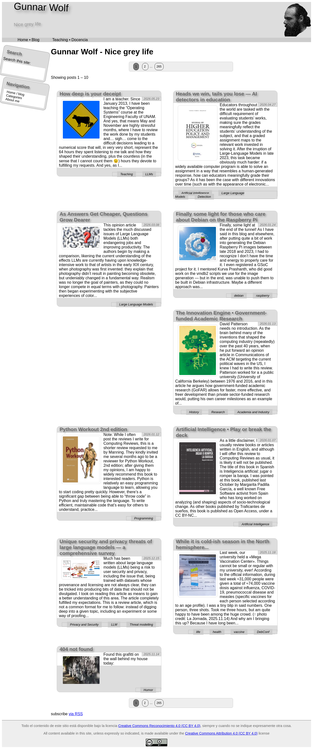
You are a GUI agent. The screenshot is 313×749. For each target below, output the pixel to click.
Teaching (126, 174)
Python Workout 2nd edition (93, 429)
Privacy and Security (84, 624)
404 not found (76, 649)
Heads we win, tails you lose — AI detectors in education (216, 96)
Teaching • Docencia (70, 40)
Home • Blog (28, 40)
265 (158, 66)
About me (12, 100)
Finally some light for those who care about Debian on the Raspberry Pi (220, 216)
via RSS (76, 714)
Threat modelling (141, 624)
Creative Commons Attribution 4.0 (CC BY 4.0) (221, 733)
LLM (114, 624)
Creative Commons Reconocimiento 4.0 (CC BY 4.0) (159, 726)
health (217, 632)
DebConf (263, 632)
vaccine (239, 632)
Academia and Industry (253, 412)
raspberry (262, 295)
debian (239, 295)
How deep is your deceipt (90, 93)
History (194, 412)
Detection (204, 197)
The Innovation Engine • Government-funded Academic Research (221, 315)
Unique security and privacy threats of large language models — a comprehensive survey (105, 547)
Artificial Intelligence (195, 193)
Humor (148, 690)
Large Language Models (136, 304)
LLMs (149, 174)
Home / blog (15, 93)
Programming (143, 518)
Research (218, 412)
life (198, 632)
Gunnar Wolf (41, 7)
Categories (14, 97)
